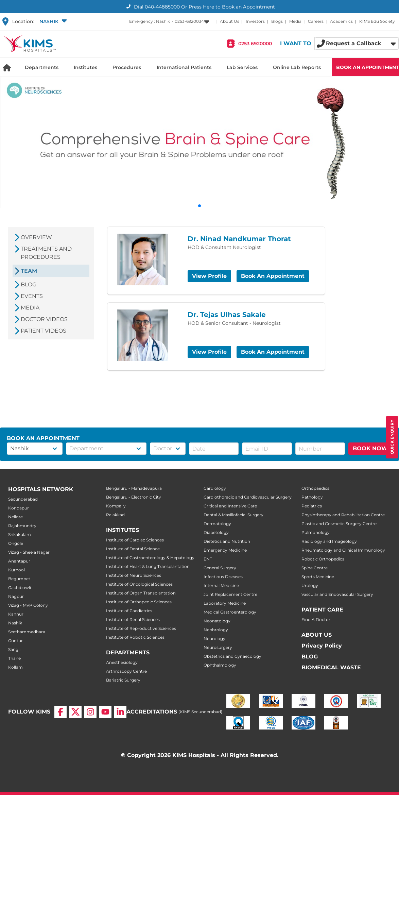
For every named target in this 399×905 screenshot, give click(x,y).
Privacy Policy (321, 645)
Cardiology (215, 488)
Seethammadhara (26, 631)
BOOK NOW (370, 448)
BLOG (309, 656)
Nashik (15, 622)
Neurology (214, 638)
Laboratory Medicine (225, 603)
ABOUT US (316, 635)
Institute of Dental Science (133, 548)
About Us (229, 21)
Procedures (126, 67)
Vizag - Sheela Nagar (29, 552)
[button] (52, 21)
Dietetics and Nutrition (227, 541)
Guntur (15, 640)
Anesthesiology (122, 662)
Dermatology (217, 523)
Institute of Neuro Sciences (133, 575)
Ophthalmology (220, 665)
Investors (255, 21)
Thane (14, 658)
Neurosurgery (218, 647)
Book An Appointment (273, 276)
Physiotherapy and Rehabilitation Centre (343, 514)
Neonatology (217, 620)
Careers (316, 21)
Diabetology (216, 532)
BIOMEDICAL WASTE (331, 667)
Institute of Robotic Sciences (135, 637)
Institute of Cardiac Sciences (135, 539)
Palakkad (115, 514)
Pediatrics (311, 505)
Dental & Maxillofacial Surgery (233, 514)
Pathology (312, 497)
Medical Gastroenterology (230, 612)
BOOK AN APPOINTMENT (367, 67)
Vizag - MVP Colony (28, 605)
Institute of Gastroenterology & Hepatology (150, 557)
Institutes (85, 67)
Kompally (116, 505)
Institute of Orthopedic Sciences (139, 601)
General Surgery (220, 567)
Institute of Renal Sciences (133, 619)
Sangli (14, 649)
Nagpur (16, 596)
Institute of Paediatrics (129, 610)
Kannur (15, 614)
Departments (41, 67)
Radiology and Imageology (329, 541)
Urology (309, 585)
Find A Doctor (315, 619)
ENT (208, 559)
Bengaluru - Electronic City (133, 497)
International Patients (184, 67)
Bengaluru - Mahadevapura (134, 488)
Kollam (15, 667)
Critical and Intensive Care (230, 505)
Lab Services (242, 67)
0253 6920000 (255, 43)
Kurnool (16, 569)
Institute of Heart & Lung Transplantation (148, 566)
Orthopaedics (315, 488)
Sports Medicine (317, 576)
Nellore (15, 516)
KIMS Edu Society (377, 21)
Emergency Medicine (225, 550)
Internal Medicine (221, 585)
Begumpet (19, 578)
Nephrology (216, 629)
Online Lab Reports (297, 67)
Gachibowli (19, 587)
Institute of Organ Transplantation (141, 593)
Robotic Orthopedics (322, 559)
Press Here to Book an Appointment (232, 7)
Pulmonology (315, 532)
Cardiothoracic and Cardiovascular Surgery (248, 497)
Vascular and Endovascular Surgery (337, 594)
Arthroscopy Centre (126, 671)
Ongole (15, 543)
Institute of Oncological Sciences (139, 584)
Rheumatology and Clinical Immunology (343, 550)
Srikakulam (19, 534)
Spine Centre (314, 567)
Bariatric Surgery (123, 680)
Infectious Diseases (223, 576)
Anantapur (19, 561)
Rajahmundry (22, 525)
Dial (152, 7)
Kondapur (18, 507)
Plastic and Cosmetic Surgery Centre (339, 523)
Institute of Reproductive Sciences (141, 628)
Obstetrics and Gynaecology (232, 656)
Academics (341, 21)
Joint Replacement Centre (230, 594)
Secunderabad (23, 499)
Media (295, 21)
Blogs (277, 21)
